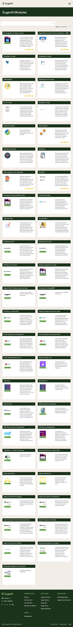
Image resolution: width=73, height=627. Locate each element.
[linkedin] (10, 605)
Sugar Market (45, 600)
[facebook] (3, 605)
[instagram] (8, 605)
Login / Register (7, 601)
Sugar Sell (44, 603)
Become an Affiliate (30, 606)
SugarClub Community (64, 600)
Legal (70, 624)
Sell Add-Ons (28, 600)
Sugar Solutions (45, 597)
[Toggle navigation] (70, 4)
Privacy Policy (63, 624)
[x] (5, 605)
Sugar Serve (44, 606)
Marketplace (28, 616)
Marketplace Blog (62, 597)
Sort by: (58, 27)
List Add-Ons (28, 603)
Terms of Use (54, 624)
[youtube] (13, 605)
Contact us (6, 598)
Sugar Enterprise (46, 608)
